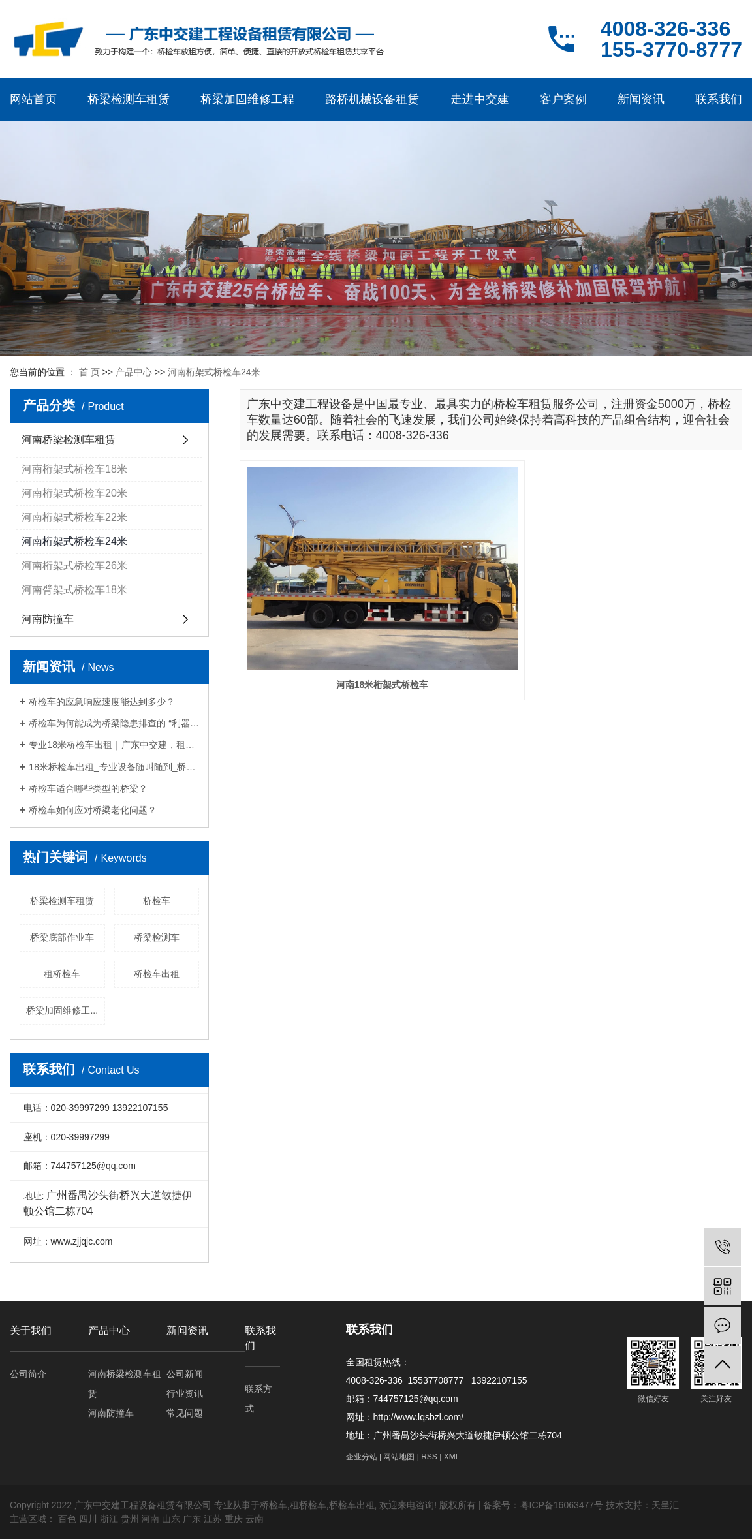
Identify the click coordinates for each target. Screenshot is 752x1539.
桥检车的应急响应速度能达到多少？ (102, 701)
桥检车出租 (157, 974)
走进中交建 (479, 99)
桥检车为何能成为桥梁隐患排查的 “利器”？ (114, 723)
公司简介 (28, 1374)
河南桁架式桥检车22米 (74, 517)
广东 (192, 1519)
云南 (254, 1519)
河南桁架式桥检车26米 (74, 565)
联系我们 (718, 99)
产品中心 (134, 372)
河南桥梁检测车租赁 (69, 439)
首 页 (89, 372)
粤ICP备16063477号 (562, 1505)
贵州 (130, 1519)
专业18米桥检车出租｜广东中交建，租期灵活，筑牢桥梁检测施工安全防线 (114, 744)
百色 (67, 1519)
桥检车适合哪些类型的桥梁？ (88, 788)
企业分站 (361, 1456)
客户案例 (563, 99)
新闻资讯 (641, 99)
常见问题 (184, 1413)
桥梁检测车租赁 (128, 99)
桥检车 (156, 900)
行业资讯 (184, 1393)
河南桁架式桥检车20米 (74, 493)
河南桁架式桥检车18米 (74, 468)
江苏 (213, 1519)
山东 (171, 1519)
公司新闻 (184, 1374)
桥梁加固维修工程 (247, 99)
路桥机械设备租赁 (372, 99)
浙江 (109, 1519)
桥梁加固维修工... (62, 1010)
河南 (150, 1519)
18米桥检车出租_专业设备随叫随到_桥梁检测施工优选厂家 (114, 767)
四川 (88, 1519)
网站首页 (33, 99)
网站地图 (399, 1456)
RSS (429, 1456)
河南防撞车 (48, 619)
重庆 (234, 1519)
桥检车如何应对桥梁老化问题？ (93, 810)
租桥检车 (62, 974)
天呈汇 (665, 1505)
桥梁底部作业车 (62, 937)
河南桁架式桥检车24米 (214, 372)
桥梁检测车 (157, 937)
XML (452, 1456)
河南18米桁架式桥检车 (318, 588)
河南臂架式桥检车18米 (74, 589)
